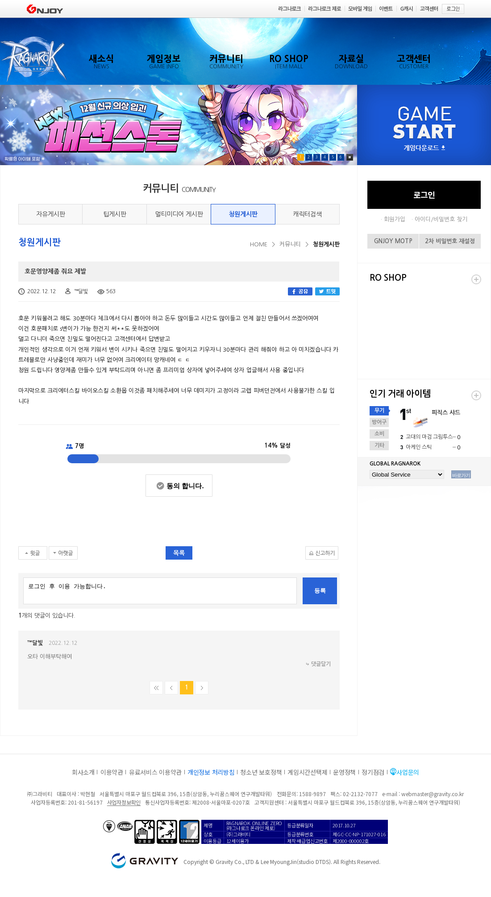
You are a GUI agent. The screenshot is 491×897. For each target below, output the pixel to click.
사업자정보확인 (124, 802)
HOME (258, 244)
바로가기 (461, 475)
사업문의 (407, 772)
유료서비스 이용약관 (155, 772)
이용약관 (111, 772)
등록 (320, 590)
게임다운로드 (424, 148)
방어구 (379, 422)
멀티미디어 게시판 (179, 214)
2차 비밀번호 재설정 (450, 241)
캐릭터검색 (307, 214)
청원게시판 (243, 214)
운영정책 (344, 772)
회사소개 (83, 772)
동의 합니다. (185, 486)
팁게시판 (114, 214)
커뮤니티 (290, 244)
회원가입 (394, 219)
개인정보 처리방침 (210, 772)
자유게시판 (50, 214)
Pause (349, 157)
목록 (179, 553)
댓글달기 (321, 664)
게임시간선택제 (307, 772)
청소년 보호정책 (261, 772)
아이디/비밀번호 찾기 (441, 219)
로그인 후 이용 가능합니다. (160, 590)
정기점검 (373, 772)
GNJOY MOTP (393, 241)
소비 (379, 433)
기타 (379, 445)
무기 (379, 410)
